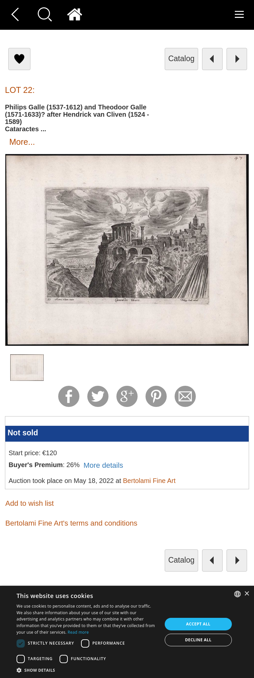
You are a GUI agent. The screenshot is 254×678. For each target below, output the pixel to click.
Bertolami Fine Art (149, 480)
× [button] (246, 593)
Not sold (23, 432)
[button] (87, 670)
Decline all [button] (198, 640)
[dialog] (127, 632)
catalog (181, 58)
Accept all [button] (198, 624)
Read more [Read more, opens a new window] (78, 632)
